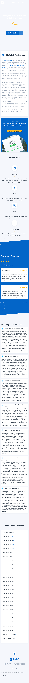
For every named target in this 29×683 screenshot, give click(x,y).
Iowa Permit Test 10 (9, 578)
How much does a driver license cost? (13, 333)
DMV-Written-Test (8, 65)
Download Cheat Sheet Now (14, 135)
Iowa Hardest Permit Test (10, 643)
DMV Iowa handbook (9, 537)
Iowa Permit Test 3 (8, 549)
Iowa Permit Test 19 (9, 615)
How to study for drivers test (11, 493)
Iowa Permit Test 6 (8, 562)
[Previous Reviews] (23, 307)
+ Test (18, 2)
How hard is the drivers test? (11, 361)
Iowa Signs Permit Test (9, 639)
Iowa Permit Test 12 (9, 586)
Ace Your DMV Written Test (13, 152)
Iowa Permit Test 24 (9, 635)
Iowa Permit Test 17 (9, 606)
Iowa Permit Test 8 (8, 570)
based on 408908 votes (7, 270)
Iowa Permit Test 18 (9, 611)
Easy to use (14, 126)
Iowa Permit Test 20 (9, 619)
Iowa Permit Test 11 (9, 582)
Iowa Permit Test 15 (9, 598)
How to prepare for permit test (11, 463)
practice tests (11, 70)
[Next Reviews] (26, 307)
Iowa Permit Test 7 (8, 566)
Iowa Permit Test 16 (9, 602)
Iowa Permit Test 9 (8, 574)
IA (14, 2)
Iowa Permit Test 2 (8, 545)
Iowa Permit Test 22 (9, 627)
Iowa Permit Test (8, 541)
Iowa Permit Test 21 (9, 623)
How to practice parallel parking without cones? (14, 410)
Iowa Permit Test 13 (9, 590)
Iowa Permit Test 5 (8, 558)
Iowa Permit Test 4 (8, 553)
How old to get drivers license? (11, 385)
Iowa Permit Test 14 (9, 594)
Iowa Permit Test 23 (9, 631)
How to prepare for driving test (12, 435)
